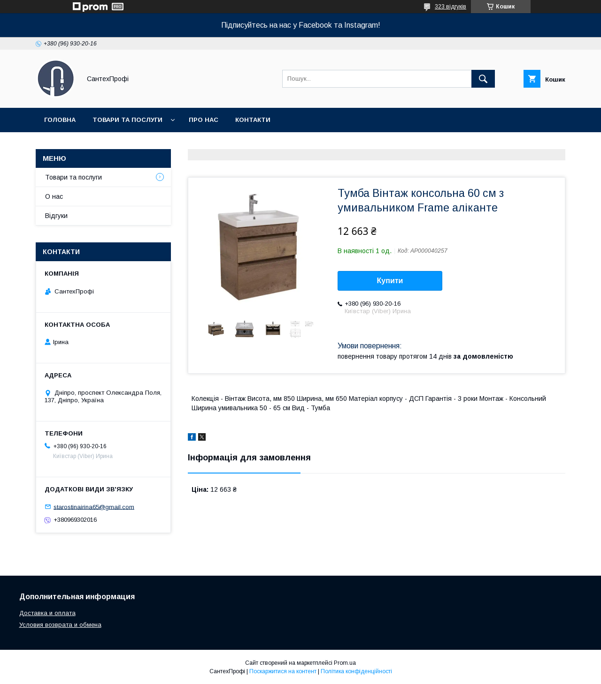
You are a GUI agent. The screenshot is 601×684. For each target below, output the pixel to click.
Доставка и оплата (47, 612)
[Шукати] (483, 79)
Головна (60, 119)
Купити (390, 281)
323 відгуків (450, 6)
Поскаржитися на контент (282, 671)
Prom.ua (345, 663)
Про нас (203, 119)
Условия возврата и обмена (60, 624)
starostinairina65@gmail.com (94, 506)
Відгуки (56, 215)
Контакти (252, 119)
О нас (54, 196)
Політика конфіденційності (356, 671)
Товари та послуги (127, 119)
